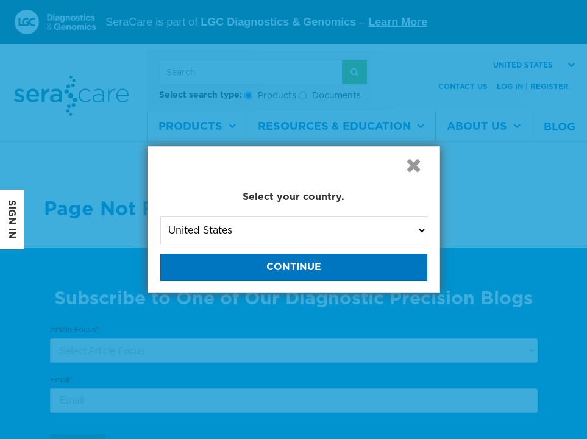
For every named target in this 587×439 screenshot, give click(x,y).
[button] (414, 165)
